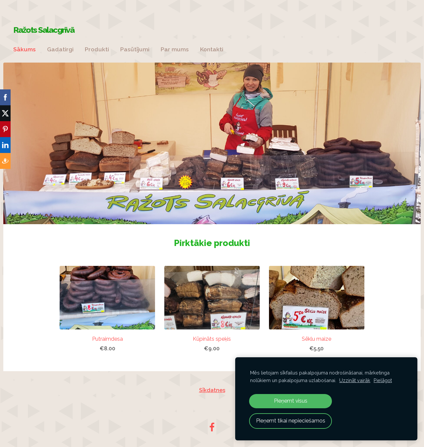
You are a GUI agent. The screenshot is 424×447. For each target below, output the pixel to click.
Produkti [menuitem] (97, 49)
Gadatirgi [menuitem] (60, 49)
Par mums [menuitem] (175, 49)
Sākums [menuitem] (24, 49)
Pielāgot (383, 380)
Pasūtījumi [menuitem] (134, 49)
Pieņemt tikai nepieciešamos (290, 421)
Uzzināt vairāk (354, 380)
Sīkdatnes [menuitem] (212, 390)
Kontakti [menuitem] (211, 49)
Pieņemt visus (290, 401)
